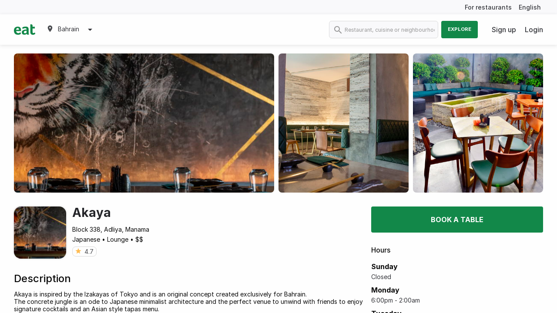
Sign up (504, 29)
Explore (459, 29)
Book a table (457, 219)
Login (534, 29)
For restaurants (488, 7)
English (530, 7)
